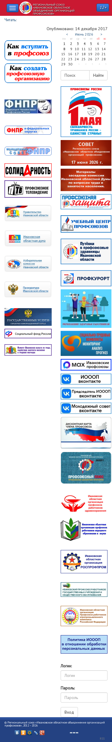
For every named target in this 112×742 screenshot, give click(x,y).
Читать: (10, 19)
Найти (98, 75)
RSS (102, 739)
